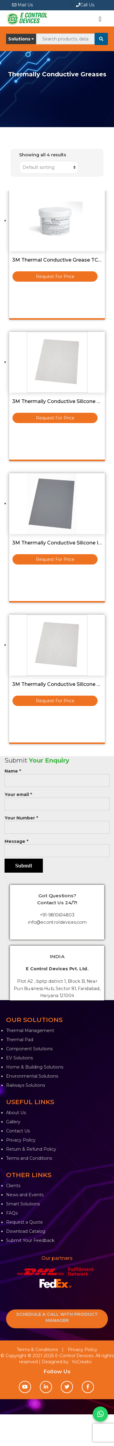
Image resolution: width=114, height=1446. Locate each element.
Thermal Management (30, 1030)
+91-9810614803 (57, 915)
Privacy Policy (21, 1140)
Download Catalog (25, 1231)
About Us (16, 1112)
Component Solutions (29, 1048)
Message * (57, 846)
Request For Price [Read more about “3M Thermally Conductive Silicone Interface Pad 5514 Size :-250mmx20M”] (55, 559)
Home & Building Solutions (34, 1067)
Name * (57, 775)
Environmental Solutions (32, 1076)
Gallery (13, 1121)
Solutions (21, 39)
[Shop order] (48, 167)
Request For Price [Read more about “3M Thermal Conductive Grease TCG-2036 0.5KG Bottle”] (55, 276)
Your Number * (57, 822)
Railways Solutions (25, 1085)
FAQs (12, 1213)
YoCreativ (82, 1361)
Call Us (85, 5)
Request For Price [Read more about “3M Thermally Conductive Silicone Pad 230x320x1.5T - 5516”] (55, 701)
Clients (13, 1185)
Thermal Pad (19, 1039)
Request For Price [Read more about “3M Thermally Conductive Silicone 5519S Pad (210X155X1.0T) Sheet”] (55, 418)
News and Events (24, 1194)
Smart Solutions (23, 1204)
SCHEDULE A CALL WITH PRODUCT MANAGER (57, 1317)
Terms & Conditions (37, 1349)
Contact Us (18, 1131)
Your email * (57, 799)
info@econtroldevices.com (57, 922)
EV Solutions (19, 1058)
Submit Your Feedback (30, 1240)
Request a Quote (24, 1222)
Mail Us (22, 5)
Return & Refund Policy (31, 1149)
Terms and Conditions (29, 1158)
